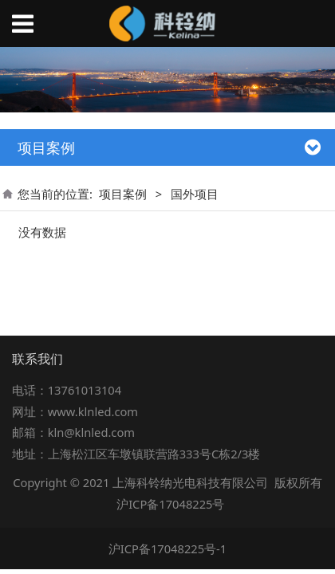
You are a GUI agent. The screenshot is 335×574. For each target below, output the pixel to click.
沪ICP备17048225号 (170, 504)
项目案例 (123, 194)
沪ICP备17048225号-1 (167, 548)
